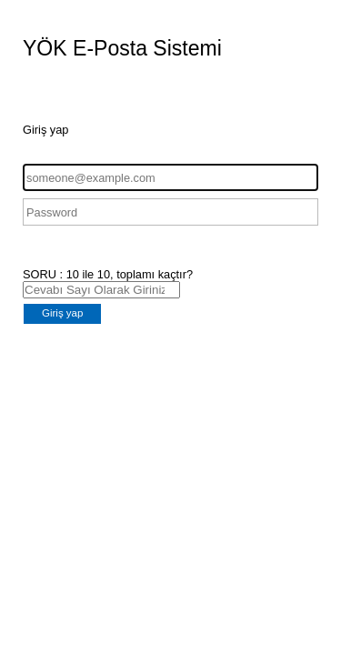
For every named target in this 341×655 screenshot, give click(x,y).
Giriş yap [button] (62, 312)
